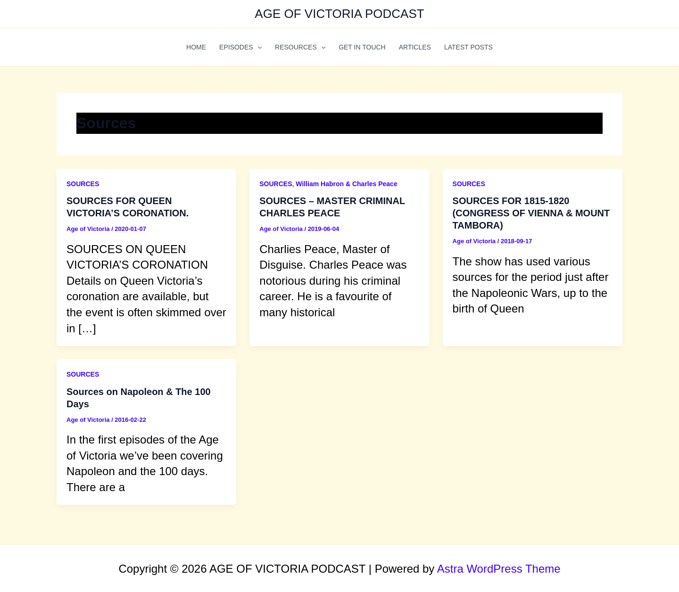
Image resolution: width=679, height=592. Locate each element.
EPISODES (240, 47)
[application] (257, 47)
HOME (196, 47)
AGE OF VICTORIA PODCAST (339, 14)
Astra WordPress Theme (499, 568)
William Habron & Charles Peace (346, 184)
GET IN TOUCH (362, 47)
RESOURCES (300, 47)
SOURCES (82, 184)
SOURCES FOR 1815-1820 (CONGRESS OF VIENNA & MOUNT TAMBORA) (531, 213)
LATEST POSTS (468, 47)
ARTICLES (415, 47)
